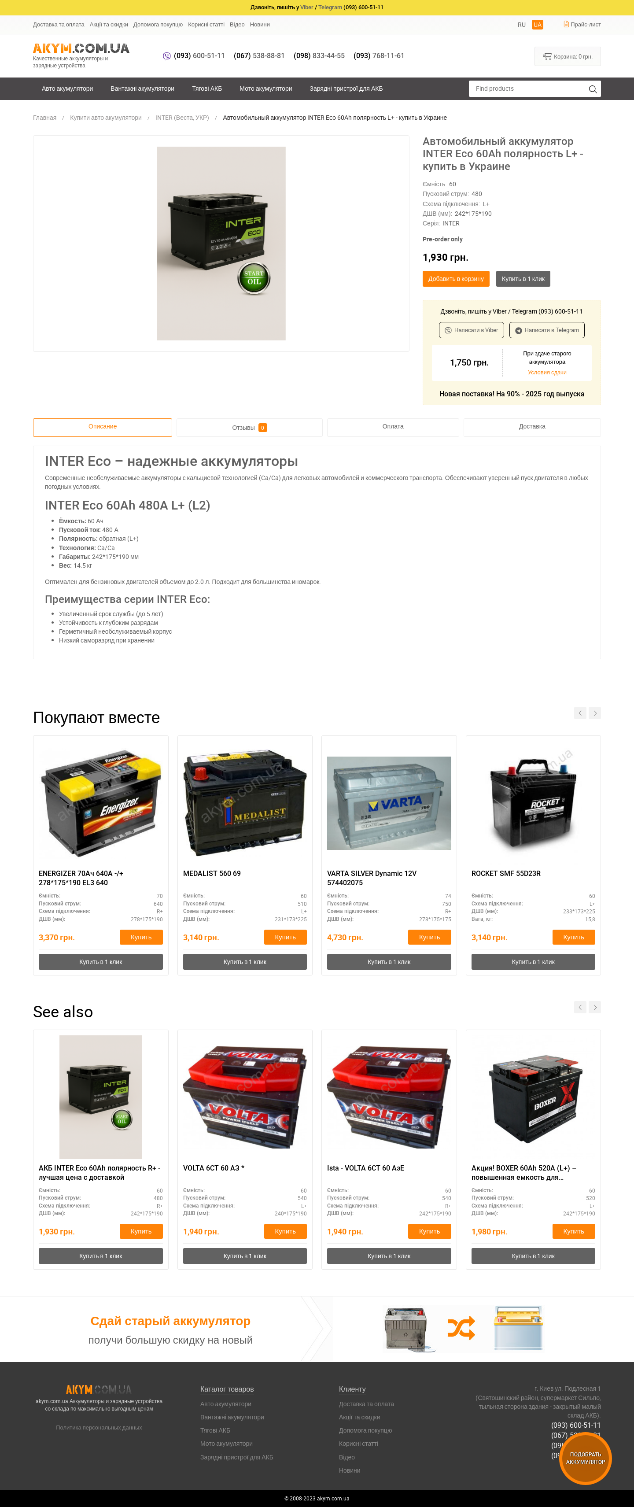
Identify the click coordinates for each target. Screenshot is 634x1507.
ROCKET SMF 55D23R (506, 873)
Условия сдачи (547, 372)
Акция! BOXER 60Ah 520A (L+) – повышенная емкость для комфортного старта (524, 1173)
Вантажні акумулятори (142, 88)
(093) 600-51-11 (576, 1425)
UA (538, 24)
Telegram (330, 7)
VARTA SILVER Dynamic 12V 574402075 (372, 878)
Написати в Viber (471, 330)
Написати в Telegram (547, 330)
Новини (260, 24)
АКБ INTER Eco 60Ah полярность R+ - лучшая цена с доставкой (99, 1173)
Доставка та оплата (59, 24)
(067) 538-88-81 (576, 1435)
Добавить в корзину (456, 278)
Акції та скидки (109, 24)
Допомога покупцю (158, 24)
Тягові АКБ (207, 88)
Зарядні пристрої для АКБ (346, 88)
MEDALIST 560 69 (212, 873)
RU (522, 24)
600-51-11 (199, 56)
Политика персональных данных (99, 1427)
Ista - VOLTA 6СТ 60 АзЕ (365, 1168)
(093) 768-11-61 (576, 1455)
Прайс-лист (582, 24)
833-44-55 (319, 56)
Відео (237, 24)
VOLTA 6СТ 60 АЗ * (213, 1168)
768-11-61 (379, 56)
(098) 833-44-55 (576, 1445)
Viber (306, 7)
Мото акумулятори (266, 88)
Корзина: (568, 56)
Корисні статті (206, 24)
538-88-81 (259, 56)
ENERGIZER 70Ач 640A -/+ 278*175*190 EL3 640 (81, 878)
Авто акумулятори (67, 88)
